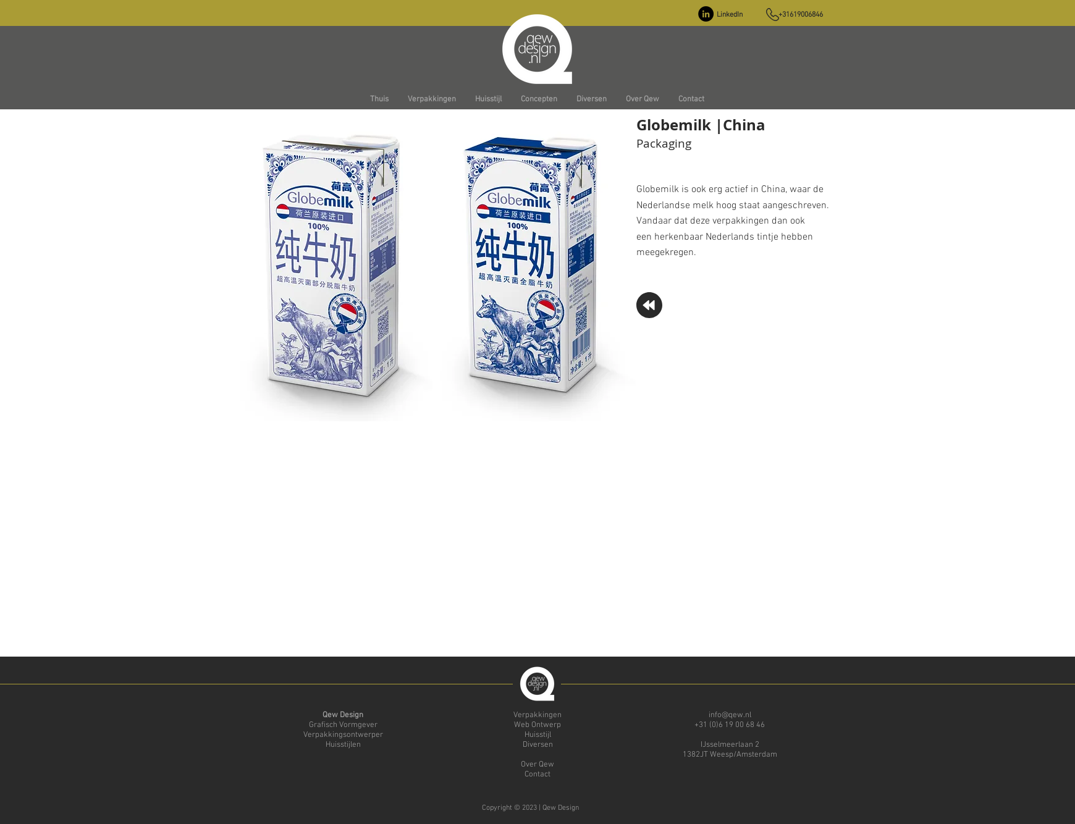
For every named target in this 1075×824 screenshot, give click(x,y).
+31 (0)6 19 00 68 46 (729, 725)
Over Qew (537, 765)
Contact (537, 775)
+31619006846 (800, 15)
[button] (431, 99)
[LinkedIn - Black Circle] (706, 14)
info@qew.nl (730, 715)
